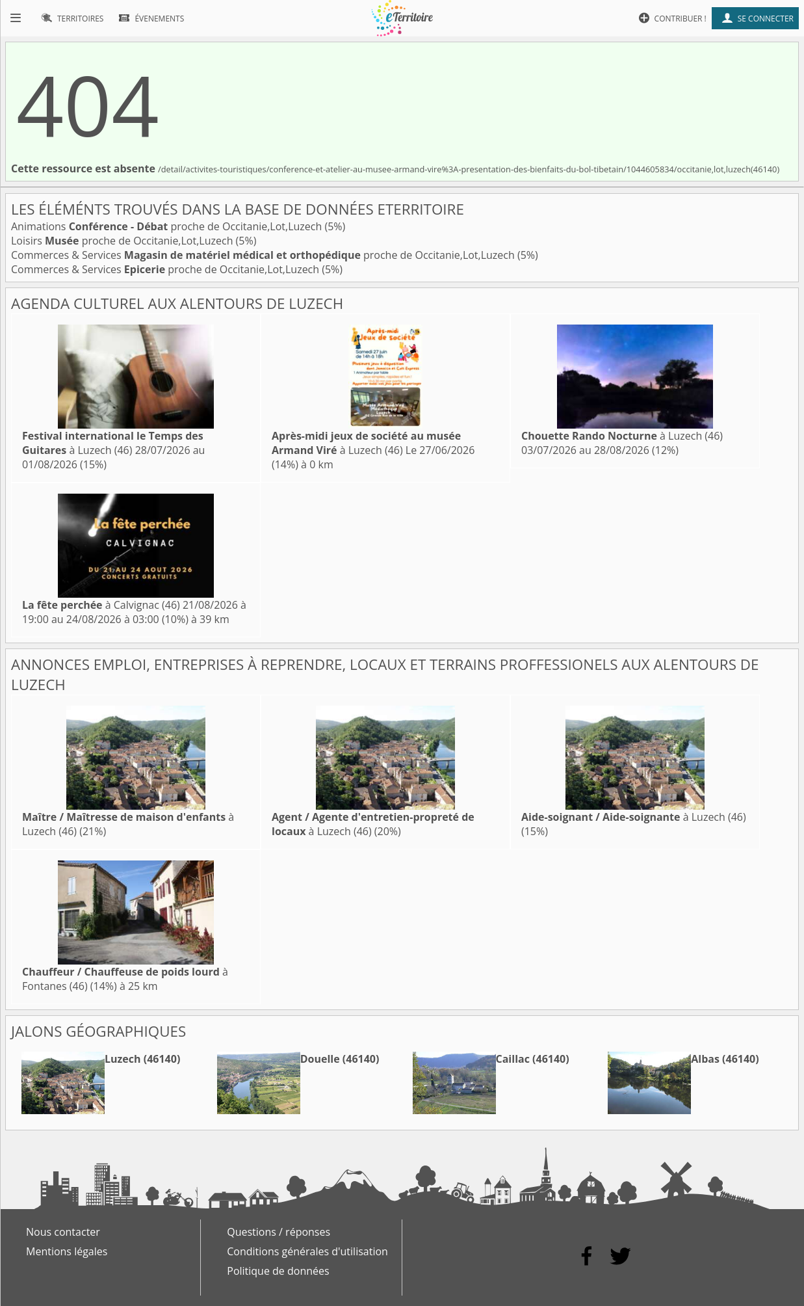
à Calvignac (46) (101, 605)
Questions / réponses (278, 1232)
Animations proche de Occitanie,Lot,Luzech (167, 226)
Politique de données (278, 1271)
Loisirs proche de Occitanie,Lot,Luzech (123, 240)
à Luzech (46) (112, 443)
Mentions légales (66, 1251)
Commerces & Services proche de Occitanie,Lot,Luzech (264, 255)
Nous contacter (63, 1232)
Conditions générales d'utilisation (307, 1251)
